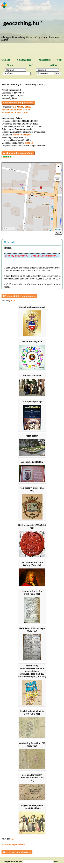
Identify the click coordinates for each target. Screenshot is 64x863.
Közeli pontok (22, 112)
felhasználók (45, 59)
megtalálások (25, 59)
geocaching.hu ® (23, 23)
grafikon (29, 143)
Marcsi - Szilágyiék (22, 135)
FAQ (31, 65)
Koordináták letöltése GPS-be (16, 110)
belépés (53, 65)
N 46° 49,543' (18, 93)
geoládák (6, 59)
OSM (20, 107)
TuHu (14, 107)
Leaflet (58, 229)
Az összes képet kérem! (13, 844)
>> (13, 300)
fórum (10, 65)
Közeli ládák (7, 112)
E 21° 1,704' (18, 95)
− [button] (58, 171)
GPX (58, 233)
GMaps (28, 107)
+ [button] (58, 167)
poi (60, 59)
